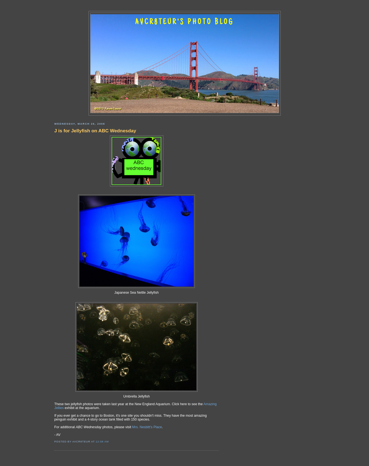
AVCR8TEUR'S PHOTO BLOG (184, 22)
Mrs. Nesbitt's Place (147, 427)
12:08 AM (102, 441)
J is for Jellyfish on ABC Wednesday (95, 130)
